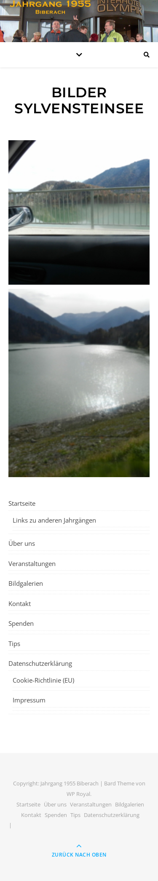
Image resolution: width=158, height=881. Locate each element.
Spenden (21, 623)
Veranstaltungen (32, 563)
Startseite (21, 503)
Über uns (21, 543)
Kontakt (19, 603)
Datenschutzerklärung (40, 663)
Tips (14, 643)
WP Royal (78, 794)
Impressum (29, 700)
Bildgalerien (25, 583)
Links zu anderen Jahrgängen (54, 520)
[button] (79, 212)
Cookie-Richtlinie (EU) (43, 680)
